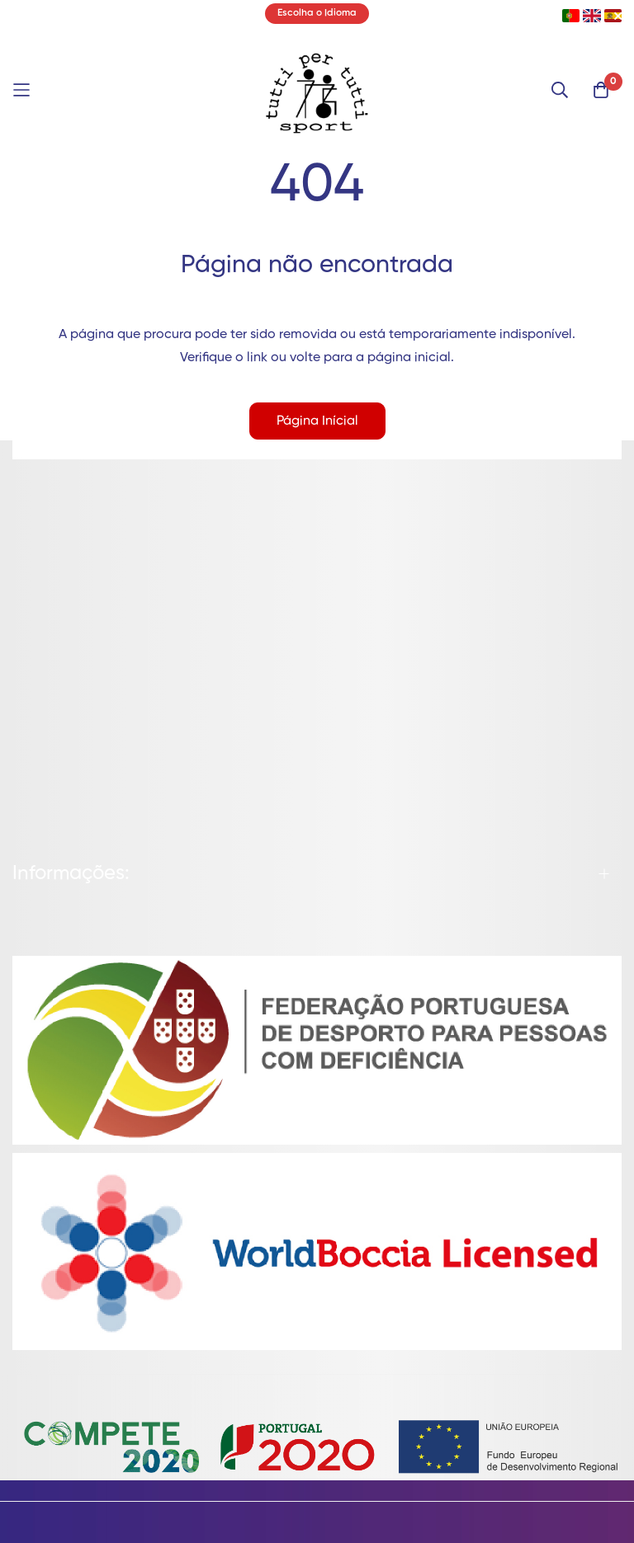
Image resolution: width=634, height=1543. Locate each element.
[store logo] (317, 90)
